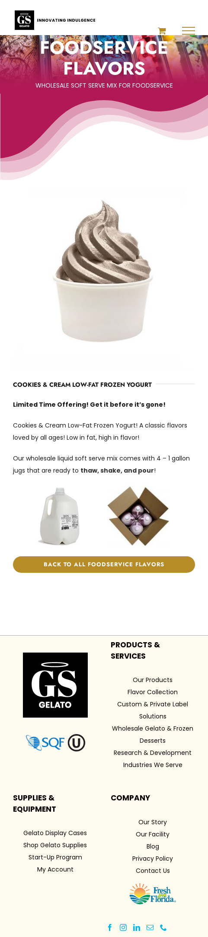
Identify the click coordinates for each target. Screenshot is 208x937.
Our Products (153, 680)
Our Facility (153, 834)
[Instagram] (123, 927)
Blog (153, 846)
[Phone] (163, 927)
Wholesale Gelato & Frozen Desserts (152, 734)
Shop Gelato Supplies (55, 845)
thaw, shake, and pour (117, 470)
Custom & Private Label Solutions (152, 710)
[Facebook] (109, 927)
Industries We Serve (152, 765)
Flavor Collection (153, 692)
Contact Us (153, 870)
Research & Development (153, 752)
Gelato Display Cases (55, 833)
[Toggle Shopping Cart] (162, 30)
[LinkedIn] (136, 927)
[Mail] (150, 927)
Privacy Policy (152, 858)
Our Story (152, 822)
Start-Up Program (55, 857)
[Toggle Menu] (188, 31)
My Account (55, 869)
